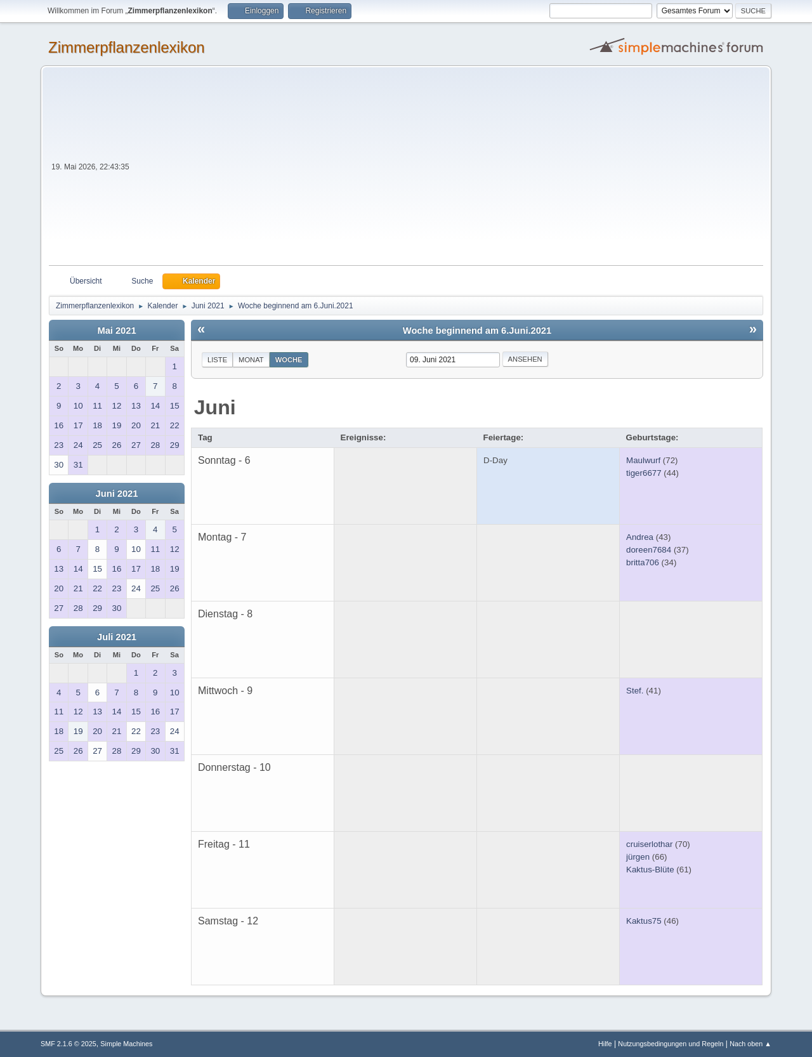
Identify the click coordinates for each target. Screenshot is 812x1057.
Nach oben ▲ (750, 1043)
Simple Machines (126, 1043)
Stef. (634, 690)
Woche (289, 360)
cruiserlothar (649, 844)
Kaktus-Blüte (650, 869)
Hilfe (605, 1043)
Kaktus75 (644, 921)
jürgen (638, 857)
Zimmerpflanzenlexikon (126, 47)
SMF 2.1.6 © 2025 (68, 1043)
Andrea (639, 537)
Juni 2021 (117, 494)
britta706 (642, 562)
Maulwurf (643, 460)
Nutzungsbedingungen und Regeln (670, 1043)
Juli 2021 (116, 637)
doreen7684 (648, 550)
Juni (215, 407)
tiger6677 (644, 473)
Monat (251, 360)
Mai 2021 (116, 330)
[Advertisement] (447, 170)
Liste (217, 360)
